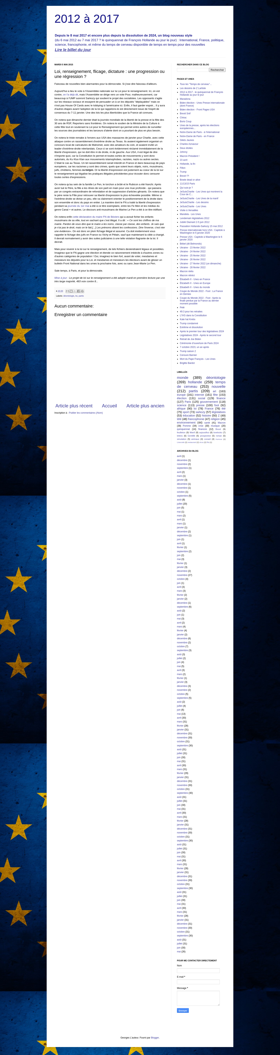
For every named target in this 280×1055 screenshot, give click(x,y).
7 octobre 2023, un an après (194, 347)
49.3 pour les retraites (191, 311)
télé (179, 419)
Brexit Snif (185, 113)
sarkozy (200, 412)
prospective (205, 436)
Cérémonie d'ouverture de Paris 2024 (199, 343)
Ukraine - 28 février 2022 (193, 267)
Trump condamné (189, 323)
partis (81, 296)
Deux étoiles (186, 148)
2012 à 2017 (86, 18)
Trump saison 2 (188, 351)
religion (215, 419)
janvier (180, 480)
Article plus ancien (145, 405)
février (180, 547)
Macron (222, 422)
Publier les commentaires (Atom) (86, 412)
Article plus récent (74, 405)
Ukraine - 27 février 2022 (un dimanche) (200, 263)
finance (221, 398)
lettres (180, 436)
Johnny (183, 152)
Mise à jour (60, 277)
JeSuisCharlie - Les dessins (194, 202)
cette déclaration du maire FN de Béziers (96, 216)
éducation (189, 415)
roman (219, 436)
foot (216, 405)
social (201, 398)
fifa (208, 442)
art (214, 391)
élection (182, 398)
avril (179, 456)
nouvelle (219, 386)
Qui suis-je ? (186, 187)
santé (207, 422)
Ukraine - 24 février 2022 (193, 251)
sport (186, 412)
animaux (195, 439)
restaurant (192, 442)
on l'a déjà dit (70, 94)
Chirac (183, 117)
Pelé (182, 307)
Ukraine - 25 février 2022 (193, 255)
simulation (181, 439)
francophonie (196, 419)
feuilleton (181, 432)
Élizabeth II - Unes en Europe (195, 283)
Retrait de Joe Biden (190, 339)
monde (182, 378)
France (209, 408)
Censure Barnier (188, 355)
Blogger (155, 1037)
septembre (182, 468)
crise (200, 425)
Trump (183, 171)
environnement (186, 422)
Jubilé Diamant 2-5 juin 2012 (194, 222)
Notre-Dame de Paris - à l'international (200, 132)
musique (215, 425)
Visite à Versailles (189, 210)
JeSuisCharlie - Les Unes (193, 206)
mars (179, 476)
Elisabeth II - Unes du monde (195, 287)
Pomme (187, 425)
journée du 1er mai (78, 205)
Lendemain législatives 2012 (194, 218)
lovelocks (218, 432)
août (179, 499)
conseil (207, 439)
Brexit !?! (184, 176)
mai (179, 511)
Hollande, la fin (187, 163)
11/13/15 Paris (187, 183)
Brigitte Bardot (187, 363)
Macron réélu (186, 271)
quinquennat (183, 429)
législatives (219, 412)
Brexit (218, 429)
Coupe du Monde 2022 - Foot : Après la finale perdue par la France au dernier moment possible (200, 301)
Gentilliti (191, 436)
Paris (188, 401)
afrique (181, 408)
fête (215, 394)
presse (200, 405)
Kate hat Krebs (187, 319)
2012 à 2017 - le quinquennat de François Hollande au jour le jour (201, 93)
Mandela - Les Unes (190, 214)
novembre (182, 464)
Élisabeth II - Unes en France (195, 279)
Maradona (185, 99)
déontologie (68, 296)
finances (202, 429)
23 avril (183, 160)
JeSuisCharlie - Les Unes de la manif (199, 198)
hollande (195, 382)
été (224, 408)
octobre (181, 492)
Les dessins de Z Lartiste (193, 88)
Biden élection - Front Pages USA (197, 109)
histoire (206, 415)
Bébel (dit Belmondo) (191, 243)
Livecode (180, 442)
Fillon (183, 168)
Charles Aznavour (189, 144)
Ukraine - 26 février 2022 (193, 259)
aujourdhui (204, 432)
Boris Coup (185, 121)
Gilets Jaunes (187, 140)
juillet (179, 503)
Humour (219, 439)
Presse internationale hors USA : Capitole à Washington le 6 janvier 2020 (202, 231)
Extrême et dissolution (191, 327)
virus (201, 442)
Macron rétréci (187, 275)
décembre (182, 460)
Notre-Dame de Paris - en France (197, 136)
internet (199, 394)
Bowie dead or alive (190, 179)
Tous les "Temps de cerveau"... (196, 84)
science (181, 405)
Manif (192, 432)
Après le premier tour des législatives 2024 (202, 331)
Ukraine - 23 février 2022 (193, 247)
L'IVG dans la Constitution (193, 315)
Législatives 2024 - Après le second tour (200, 335)
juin (179, 507)
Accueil (109, 405)
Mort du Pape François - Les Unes (197, 359)
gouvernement (209, 401)
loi (76, 296)
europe (181, 394)
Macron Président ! (190, 156)
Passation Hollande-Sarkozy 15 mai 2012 (201, 226)
